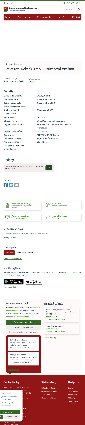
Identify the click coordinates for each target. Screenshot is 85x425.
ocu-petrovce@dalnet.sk (13, 390)
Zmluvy (31, 41)
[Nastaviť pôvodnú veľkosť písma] (69, 3)
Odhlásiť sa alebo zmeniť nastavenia (24, 291)
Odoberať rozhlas (24, 282)
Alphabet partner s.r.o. (70, 413)
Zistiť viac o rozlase (24, 287)
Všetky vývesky (50, 297)
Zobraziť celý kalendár (13, 218)
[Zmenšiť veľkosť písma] (67, 3)
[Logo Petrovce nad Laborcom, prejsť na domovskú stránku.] (21, 9)
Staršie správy (13, 329)
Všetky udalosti (10, 197)
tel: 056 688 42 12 (11, 388)
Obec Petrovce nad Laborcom (67, 416)
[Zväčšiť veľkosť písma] (72, 3)
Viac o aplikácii (10, 246)
